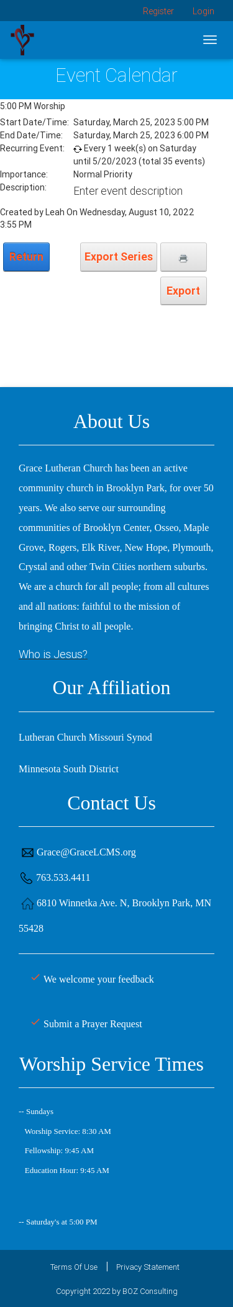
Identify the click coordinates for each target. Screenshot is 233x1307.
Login (203, 11)
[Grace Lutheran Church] (22, 39)
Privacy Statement (148, 1267)
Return (26, 256)
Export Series (119, 256)
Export (183, 290)
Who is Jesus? (53, 654)
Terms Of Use (74, 1267)
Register (158, 11)
